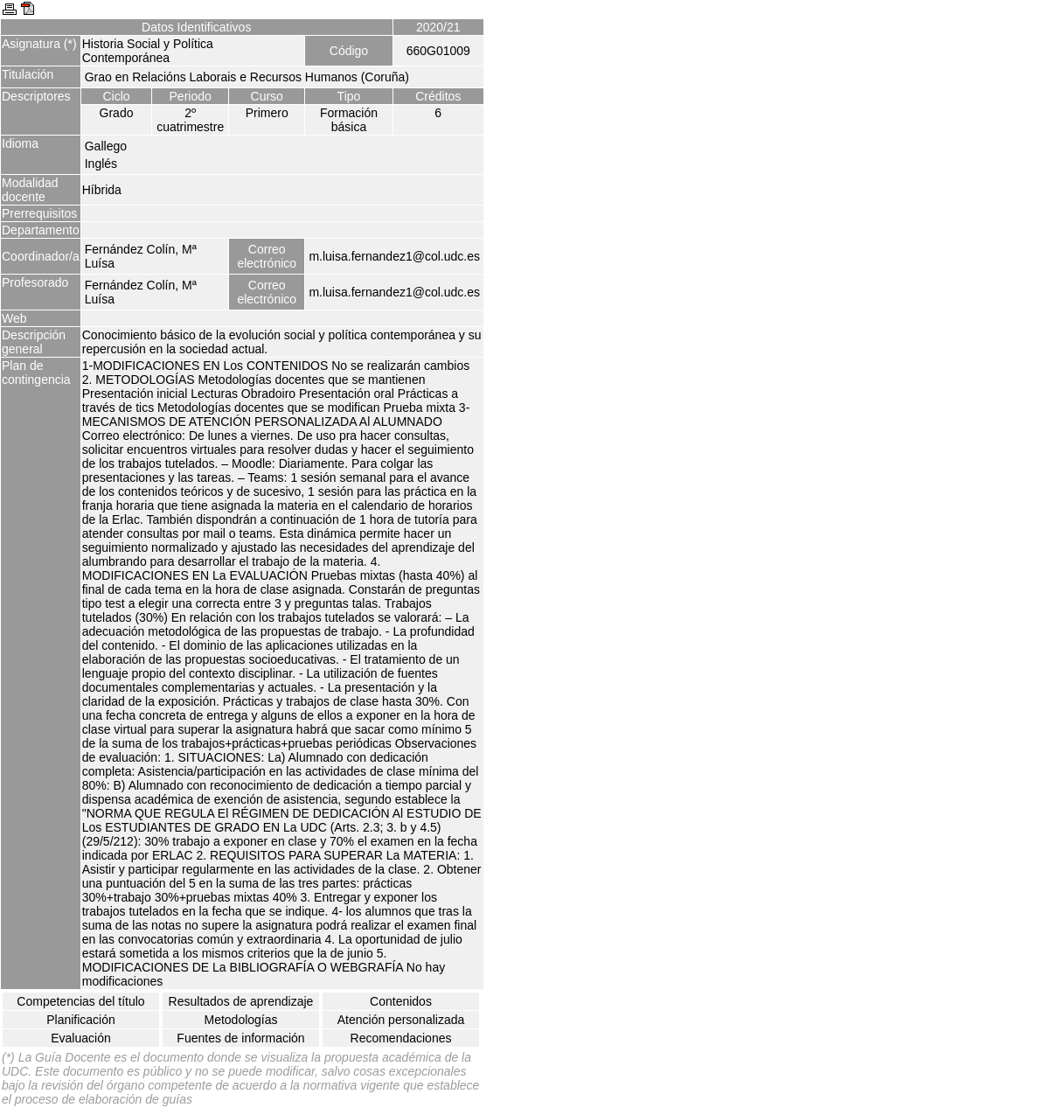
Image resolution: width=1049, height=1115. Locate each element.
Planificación (80, 1020)
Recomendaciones (401, 1038)
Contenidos (401, 1001)
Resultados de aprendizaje (241, 1001)
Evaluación (81, 1038)
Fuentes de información (240, 1038)
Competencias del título (80, 1001)
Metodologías (240, 1020)
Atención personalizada (401, 1020)
